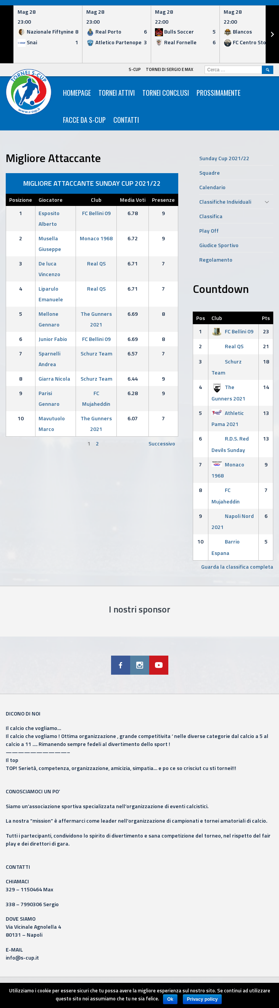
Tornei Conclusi (165, 93)
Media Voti (132, 200)
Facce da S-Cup (84, 120)
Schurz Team (96, 353)
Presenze (163, 200)
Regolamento (215, 260)
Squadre (209, 173)
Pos (200, 318)
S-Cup (135, 69)
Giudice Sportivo (219, 245)
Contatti (126, 120)
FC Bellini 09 (96, 213)
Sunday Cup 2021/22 (224, 158)
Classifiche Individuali (225, 202)
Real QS (96, 263)
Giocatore (51, 200)
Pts (266, 318)
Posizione (20, 200)
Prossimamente (218, 93)
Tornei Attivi (116, 93)
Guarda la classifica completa (237, 567)
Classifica (211, 216)
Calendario (212, 187)
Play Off (209, 231)
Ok (170, 999)
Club (96, 200)
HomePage (77, 93)
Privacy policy (202, 999)
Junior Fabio (53, 339)
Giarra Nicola (54, 379)
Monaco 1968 (96, 238)
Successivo (161, 443)
